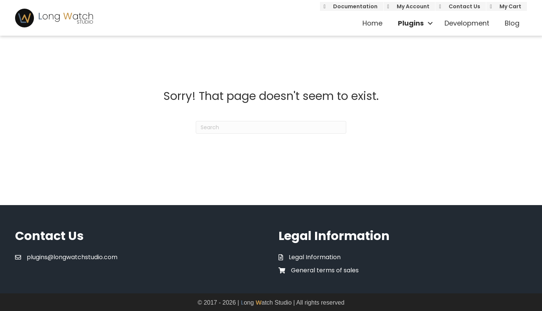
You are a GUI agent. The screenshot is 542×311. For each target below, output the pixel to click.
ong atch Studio (266, 302)
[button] (430, 23)
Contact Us (464, 6)
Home (372, 23)
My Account (413, 6)
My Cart (510, 6)
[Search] (271, 127)
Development (467, 23)
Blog (512, 23)
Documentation (355, 6)
